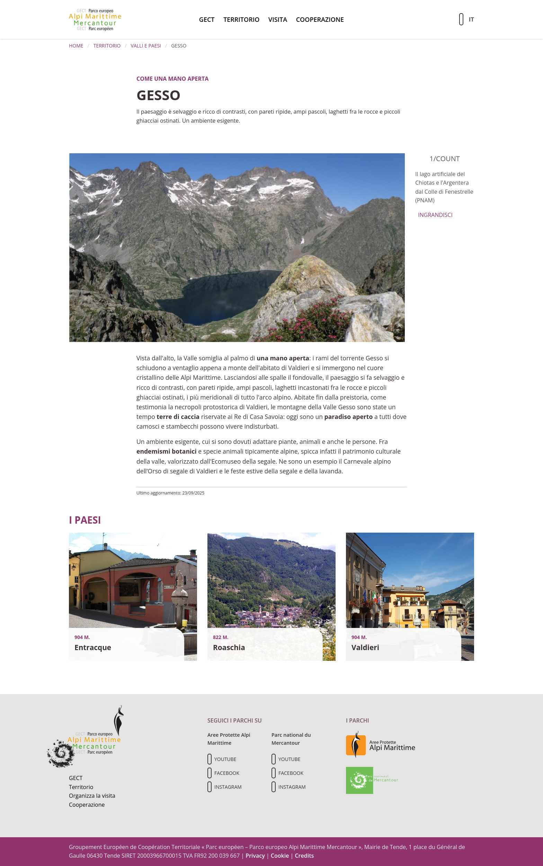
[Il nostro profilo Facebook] (209, 773)
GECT (207, 19)
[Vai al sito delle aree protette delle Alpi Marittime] (380, 744)
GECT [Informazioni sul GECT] (75, 778)
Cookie (280, 855)
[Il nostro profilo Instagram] (209, 786)
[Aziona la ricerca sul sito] (461, 19)
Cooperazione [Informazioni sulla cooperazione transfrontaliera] (87, 804)
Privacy (255, 855)
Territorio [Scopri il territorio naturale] (81, 787)
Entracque (92, 647)
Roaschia (229, 647)
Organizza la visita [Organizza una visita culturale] (92, 795)
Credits (304, 855)
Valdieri (365, 647)
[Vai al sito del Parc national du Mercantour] (372, 780)
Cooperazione (320, 19)
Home (76, 45)
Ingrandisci (434, 215)
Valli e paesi (146, 45)
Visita (277, 19)
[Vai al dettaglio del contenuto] (133, 596)
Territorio (241, 19)
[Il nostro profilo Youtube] (209, 759)
